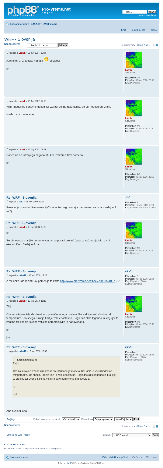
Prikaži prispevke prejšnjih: (56, 419)
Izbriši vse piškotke (120, 457)
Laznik (22, 53)
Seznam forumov (19, 24)
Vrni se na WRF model (18, 434)
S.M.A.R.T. (36, 24)
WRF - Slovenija (19, 39)
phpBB (69, 463)
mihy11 (22, 275)
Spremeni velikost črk (153, 23)
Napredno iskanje (147, 15)
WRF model (50, 24)
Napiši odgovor (14, 45)
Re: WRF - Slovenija (21, 197)
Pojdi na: (106, 435)
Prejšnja (11, 419)
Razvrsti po (97, 419)
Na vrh (155, 94)
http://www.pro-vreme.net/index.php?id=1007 (87, 281)
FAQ (123, 30)
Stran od (143, 45)
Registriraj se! (138, 30)
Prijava (153, 30)
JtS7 (21, 202)
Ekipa (105, 457)
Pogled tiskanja (147, 23)
